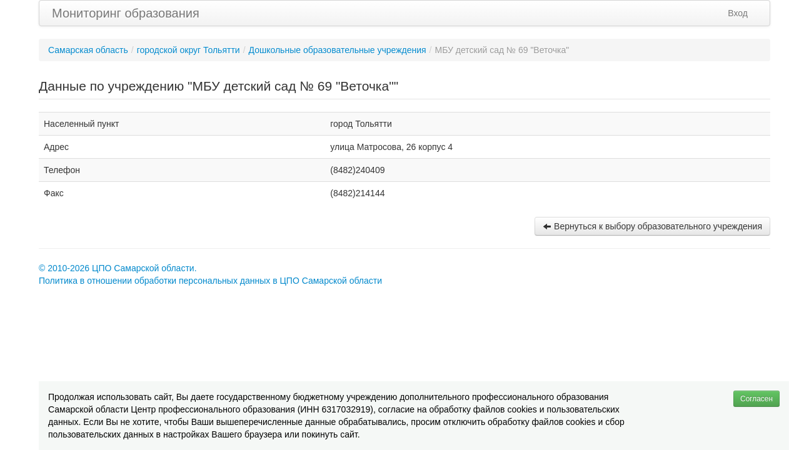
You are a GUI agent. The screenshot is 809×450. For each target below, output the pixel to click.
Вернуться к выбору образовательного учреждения (652, 226)
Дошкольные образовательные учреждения (337, 50)
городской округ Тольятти (188, 50)
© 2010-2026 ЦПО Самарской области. (118, 268)
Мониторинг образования (125, 13)
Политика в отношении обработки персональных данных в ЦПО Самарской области (210, 281)
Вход (738, 13)
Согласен (756, 398)
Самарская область (88, 50)
